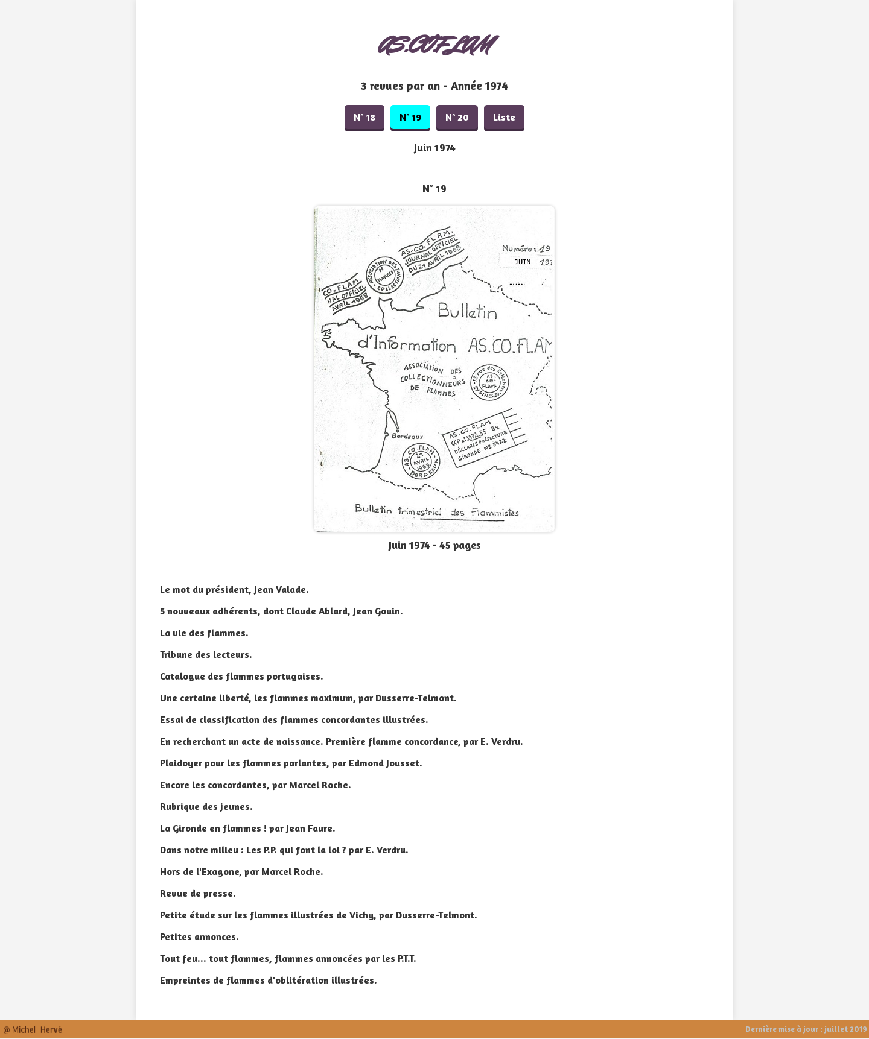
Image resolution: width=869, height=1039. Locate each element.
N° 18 (364, 117)
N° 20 (457, 117)
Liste (504, 117)
